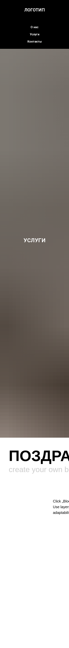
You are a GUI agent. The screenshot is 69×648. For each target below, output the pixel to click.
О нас (34, 27)
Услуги (34, 34)
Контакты (34, 41)
